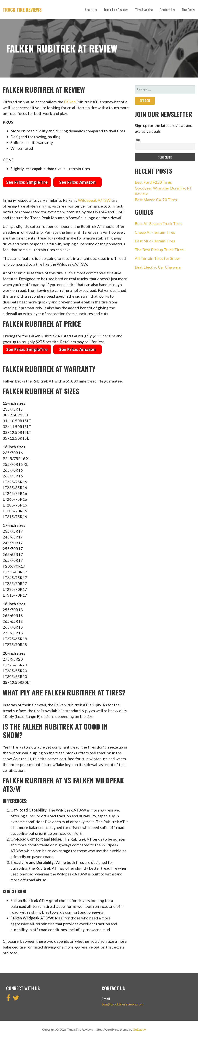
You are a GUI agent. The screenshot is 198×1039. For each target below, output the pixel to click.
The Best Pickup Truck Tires (159, 249)
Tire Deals (188, 9)
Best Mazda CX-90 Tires (156, 199)
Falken (70, 101)
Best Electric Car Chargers (158, 267)
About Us (91, 9)
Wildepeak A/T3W (94, 200)
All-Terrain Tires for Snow (157, 258)
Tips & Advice (144, 9)
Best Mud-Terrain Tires (155, 241)
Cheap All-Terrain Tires (155, 232)
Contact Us (167, 9)
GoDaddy (139, 1029)
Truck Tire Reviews (22, 9)
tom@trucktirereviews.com (122, 1004)
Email (138, 140)
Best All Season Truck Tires (158, 223)
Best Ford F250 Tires (153, 182)
